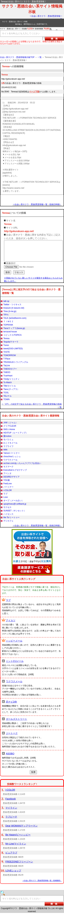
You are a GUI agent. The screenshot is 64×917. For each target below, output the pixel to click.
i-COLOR (7, 494)
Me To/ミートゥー (11, 521)
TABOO (6, 376)
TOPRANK (8, 329)
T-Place (6, 363)
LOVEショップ (13, 874)
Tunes (6, 349)
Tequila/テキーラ (10, 346)
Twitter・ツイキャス (12, 308)
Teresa (6, 342)
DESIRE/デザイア (11, 481)
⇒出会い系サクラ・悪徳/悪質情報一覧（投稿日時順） (37, 204)
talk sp (6, 305)
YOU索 (6, 484)
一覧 (40, 57)
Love (5, 501)
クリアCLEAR (9, 430)
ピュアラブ (11, 856)
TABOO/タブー (10, 373)
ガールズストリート (16, 723)
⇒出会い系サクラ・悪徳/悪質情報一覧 (45, 17)
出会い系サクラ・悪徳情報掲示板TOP (17, 57)
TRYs (5, 319)
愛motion (7, 440)
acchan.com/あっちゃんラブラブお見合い (22, 467)
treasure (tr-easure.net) (13, 312)
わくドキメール (10, 447)
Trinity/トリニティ (11, 383)
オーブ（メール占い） (13, 504)
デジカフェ (8, 525)
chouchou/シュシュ (12, 460)
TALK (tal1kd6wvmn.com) (14, 322)
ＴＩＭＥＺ (8, 325)
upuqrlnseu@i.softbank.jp (14, 508)
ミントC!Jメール (15, 665)
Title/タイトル (9, 390)
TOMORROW (9, 359)
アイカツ (10, 624)
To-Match (7, 386)
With (5, 454)
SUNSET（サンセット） (14, 515)
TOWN (6, 403)
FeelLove (7, 487)
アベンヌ (7, 477)
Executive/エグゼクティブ (15, 474)
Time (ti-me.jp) (9, 315)
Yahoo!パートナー (11, 457)
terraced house (10, 336)
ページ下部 (34, 91)
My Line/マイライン (15, 847)
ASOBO (10, 757)
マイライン (11, 811)
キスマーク (8, 471)
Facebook (10, 802)
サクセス (7, 511)
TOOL (6, 396)
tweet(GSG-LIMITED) (13, 352)
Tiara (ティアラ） (11, 393)
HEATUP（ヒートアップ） (15, 437)
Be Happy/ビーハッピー (17, 838)
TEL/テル (7, 400)
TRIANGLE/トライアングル (15, 366)
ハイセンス (8, 518)
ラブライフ (8, 450)
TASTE (6, 356)
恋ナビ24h (11, 705)
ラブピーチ (11, 820)
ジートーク (12, 737)
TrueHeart (7, 380)
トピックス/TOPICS (12, 339)
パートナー (8, 491)
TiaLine (6, 369)
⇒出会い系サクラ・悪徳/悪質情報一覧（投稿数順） (42, 884)
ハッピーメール (14, 644)
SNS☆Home (9, 433)
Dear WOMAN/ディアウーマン (21, 829)
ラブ (5, 498)
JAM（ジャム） (10, 426)
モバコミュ (8, 443)
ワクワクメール (10, 464)
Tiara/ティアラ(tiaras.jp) (14, 332)
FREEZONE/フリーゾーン (19, 865)
